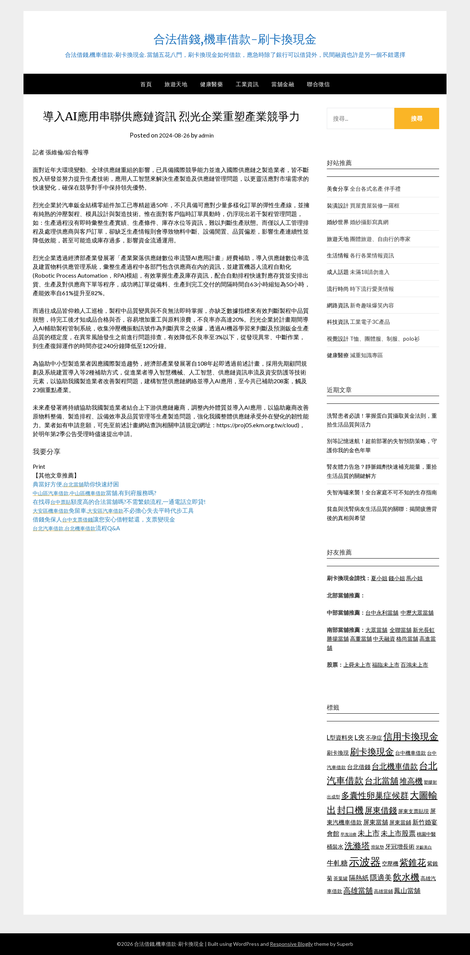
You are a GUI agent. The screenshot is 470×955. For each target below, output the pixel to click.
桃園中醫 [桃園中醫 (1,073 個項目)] (426, 834)
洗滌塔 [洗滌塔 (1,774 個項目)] (357, 845)
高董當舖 (361, 638)
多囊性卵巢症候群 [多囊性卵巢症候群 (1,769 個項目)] (375, 795)
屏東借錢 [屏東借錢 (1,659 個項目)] (381, 810)
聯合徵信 (318, 84)
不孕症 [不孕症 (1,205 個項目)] (374, 737)
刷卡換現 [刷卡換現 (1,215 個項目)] (338, 752)
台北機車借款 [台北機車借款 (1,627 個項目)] (395, 766)
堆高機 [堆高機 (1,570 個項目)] (411, 780)
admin (207, 135)
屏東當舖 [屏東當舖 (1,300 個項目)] (375, 822)
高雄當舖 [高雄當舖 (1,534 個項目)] (358, 890)
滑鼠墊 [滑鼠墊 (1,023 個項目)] (377, 847)
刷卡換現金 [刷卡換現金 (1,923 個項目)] (372, 751)
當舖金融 (282, 84)
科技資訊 (338, 321)
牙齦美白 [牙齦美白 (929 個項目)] (424, 847)
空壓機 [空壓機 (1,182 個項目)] (390, 863)
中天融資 (384, 638)
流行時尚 (338, 288)
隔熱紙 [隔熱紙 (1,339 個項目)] (359, 878)
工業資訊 (247, 84)
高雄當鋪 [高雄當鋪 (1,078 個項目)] (383, 891)
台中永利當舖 (381, 612)
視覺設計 (338, 338)
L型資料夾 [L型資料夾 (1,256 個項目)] (340, 737)
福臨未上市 (386, 664)
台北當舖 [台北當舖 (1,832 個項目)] (381, 780)
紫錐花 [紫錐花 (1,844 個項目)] (413, 862)
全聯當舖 (401, 629)
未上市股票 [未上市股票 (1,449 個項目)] (398, 833)
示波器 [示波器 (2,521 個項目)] (365, 861)
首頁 (146, 84)
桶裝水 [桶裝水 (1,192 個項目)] (335, 846)
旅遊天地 (175, 84)
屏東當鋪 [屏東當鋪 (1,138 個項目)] (400, 822)
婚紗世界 (338, 222)
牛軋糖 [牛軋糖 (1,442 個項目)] (337, 863)
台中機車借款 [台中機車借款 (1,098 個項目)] (410, 753)
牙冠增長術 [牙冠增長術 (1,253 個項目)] (400, 846)
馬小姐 (414, 578)
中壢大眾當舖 (417, 612)
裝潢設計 (338, 205)
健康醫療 (338, 355)
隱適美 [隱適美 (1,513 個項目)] (381, 877)
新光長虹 (424, 629)
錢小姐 (396, 578)
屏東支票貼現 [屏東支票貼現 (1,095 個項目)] (413, 811)
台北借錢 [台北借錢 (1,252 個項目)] (358, 766)
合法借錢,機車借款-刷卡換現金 (235, 37)
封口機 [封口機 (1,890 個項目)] (350, 809)
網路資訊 (338, 305)
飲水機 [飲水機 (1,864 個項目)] (406, 877)
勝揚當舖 (338, 638)
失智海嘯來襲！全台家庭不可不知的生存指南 (382, 492)
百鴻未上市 (414, 664)
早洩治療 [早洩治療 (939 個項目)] (348, 834)
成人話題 (338, 271)
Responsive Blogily (291, 944)
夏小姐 (379, 578)
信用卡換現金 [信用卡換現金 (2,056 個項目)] (410, 736)
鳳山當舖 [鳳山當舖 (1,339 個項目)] (407, 890)
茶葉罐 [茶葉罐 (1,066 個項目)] (340, 878)
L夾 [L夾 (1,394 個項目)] (359, 737)
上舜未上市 (357, 664)
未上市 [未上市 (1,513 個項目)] (369, 832)
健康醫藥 (211, 84)
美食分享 (338, 188)
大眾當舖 (376, 629)
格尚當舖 (407, 638)
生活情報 (338, 255)
